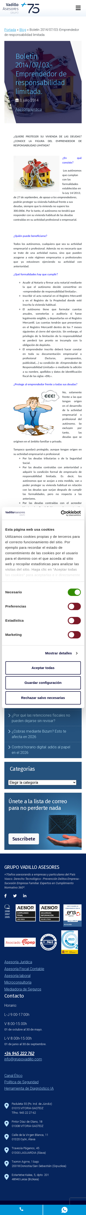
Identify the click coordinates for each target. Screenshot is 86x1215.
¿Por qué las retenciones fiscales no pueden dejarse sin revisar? (41, 718)
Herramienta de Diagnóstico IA (29, 1088)
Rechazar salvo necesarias (43, 698)
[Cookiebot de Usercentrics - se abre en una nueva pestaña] (61, 513)
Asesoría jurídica (28, 109)
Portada (10, 30)
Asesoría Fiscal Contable (24, 969)
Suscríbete (23, 839)
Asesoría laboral (17, 976)
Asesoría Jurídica (18, 962)
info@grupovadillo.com (23, 1059)
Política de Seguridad (21, 1082)
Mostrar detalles (58, 653)
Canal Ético (13, 1075)
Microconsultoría (17, 982)
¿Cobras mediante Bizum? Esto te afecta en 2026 (39, 734)
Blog (22, 30)
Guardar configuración (43, 683)
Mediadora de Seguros (22, 989)
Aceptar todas (42, 668)
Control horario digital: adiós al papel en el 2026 (41, 750)
